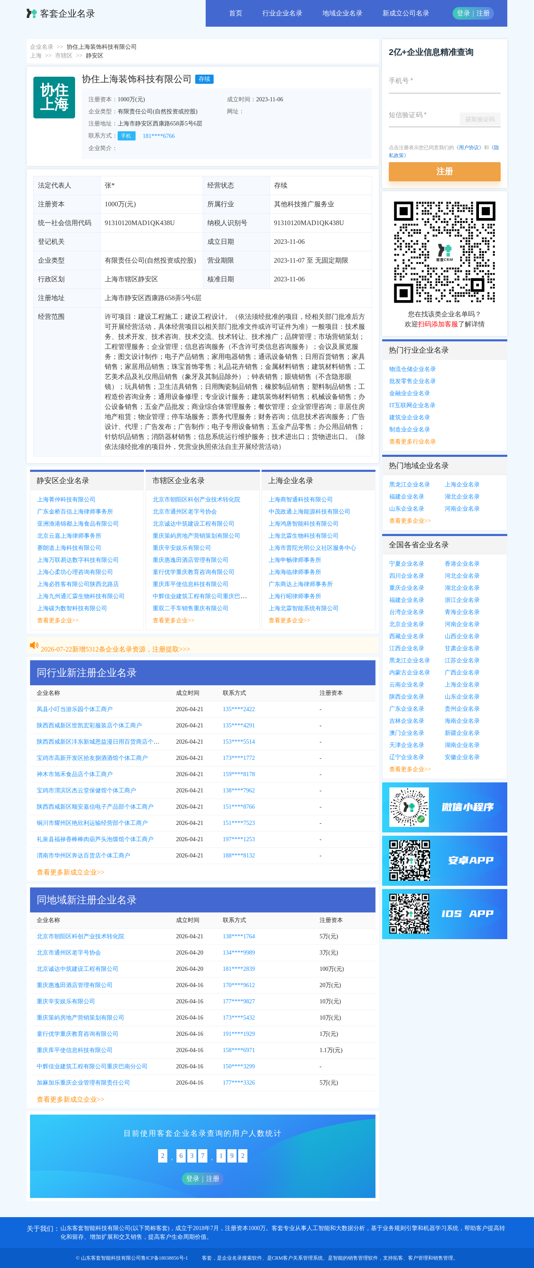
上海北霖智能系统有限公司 (304, 608)
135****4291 (239, 725)
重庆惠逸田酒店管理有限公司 (191, 560)
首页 (235, 13)
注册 (483, 13)
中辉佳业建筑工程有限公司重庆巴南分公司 (208, 596)
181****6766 (159, 136)
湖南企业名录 (462, 745)
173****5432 (239, 1018)
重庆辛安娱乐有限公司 (182, 548)
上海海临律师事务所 (295, 572)
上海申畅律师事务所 (295, 560)
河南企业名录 (462, 509)
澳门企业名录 (406, 733)
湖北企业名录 (462, 497)
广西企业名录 (462, 672)
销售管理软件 (363, 1258)
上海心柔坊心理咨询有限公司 (75, 572)
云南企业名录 (406, 685)
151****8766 (239, 807)
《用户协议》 (469, 147)
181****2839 (239, 969)
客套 (207, 1258)
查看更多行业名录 (412, 442)
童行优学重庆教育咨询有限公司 (193, 572)
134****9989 (239, 953)
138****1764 (239, 936)
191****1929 (239, 1034)
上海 (36, 56)
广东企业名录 (406, 709)
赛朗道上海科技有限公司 (69, 548)
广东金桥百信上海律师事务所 (75, 512)
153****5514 (239, 742)
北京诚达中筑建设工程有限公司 (193, 524)
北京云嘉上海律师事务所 (69, 536)
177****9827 (239, 1001)
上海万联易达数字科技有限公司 (78, 560)
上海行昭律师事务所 (295, 596)
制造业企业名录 (409, 429)
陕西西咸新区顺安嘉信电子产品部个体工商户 (95, 807)
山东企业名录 (406, 509)
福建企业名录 (406, 497)
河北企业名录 (462, 576)
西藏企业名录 (406, 636)
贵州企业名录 (462, 709)
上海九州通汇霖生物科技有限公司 (81, 596)
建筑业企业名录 (409, 417)
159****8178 (239, 774)
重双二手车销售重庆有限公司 (191, 608)
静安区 (94, 56)
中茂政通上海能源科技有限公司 (309, 512)
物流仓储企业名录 (412, 369)
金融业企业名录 (409, 393)
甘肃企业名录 (462, 648)
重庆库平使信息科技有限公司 (191, 584)
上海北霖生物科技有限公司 (304, 536)
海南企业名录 (462, 721)
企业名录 (41, 47)
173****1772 (239, 758)
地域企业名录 (342, 13)
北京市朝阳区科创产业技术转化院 (196, 499)
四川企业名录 (406, 576)
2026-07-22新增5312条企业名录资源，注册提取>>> (115, 640)
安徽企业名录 (462, 757)
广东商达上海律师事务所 (301, 584)
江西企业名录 (406, 648)
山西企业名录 (462, 636)
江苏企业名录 (462, 660)
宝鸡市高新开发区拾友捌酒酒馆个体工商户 (92, 758)
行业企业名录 (282, 13)
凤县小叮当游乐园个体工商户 (75, 709)
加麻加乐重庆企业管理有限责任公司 (83, 1083)
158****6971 (239, 1050)
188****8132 (239, 855)
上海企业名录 (462, 484)
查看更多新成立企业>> (70, 872)
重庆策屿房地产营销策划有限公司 (196, 536)
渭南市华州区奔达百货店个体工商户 (83, 855)
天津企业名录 (406, 745)
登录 (463, 13)
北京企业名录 (406, 624)
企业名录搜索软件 (242, 1258)
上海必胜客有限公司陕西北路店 (78, 584)
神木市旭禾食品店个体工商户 (75, 774)
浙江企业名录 (462, 600)
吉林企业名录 (406, 721)
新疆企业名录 (462, 733)
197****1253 (239, 839)
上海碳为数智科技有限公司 (72, 608)
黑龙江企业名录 (409, 484)
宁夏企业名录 (406, 564)
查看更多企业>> (58, 620)
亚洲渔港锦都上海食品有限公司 (78, 524)
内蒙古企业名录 (409, 672)
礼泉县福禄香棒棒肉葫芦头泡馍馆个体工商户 (95, 839)
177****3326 (239, 1083)
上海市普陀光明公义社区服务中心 (312, 548)
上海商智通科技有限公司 (301, 499)
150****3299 (239, 1066)
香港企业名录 (462, 564)
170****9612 (239, 985)
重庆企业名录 (406, 588)
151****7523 (239, 823)
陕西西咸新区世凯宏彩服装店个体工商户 (89, 725)
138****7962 (239, 790)
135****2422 (239, 709)
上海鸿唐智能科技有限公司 (304, 524)
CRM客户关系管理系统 (297, 1258)
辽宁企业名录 (406, 757)
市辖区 (64, 56)
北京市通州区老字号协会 (185, 512)
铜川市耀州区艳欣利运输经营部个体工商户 (92, 823)
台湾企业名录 (406, 612)
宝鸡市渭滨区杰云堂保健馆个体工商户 (86, 790)
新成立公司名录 (406, 13)
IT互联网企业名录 (412, 405)
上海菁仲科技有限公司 (66, 499)
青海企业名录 (462, 612)
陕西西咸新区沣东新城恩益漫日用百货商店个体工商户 (107, 742)
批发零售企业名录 (412, 381)
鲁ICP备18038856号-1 (164, 1258)
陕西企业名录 (406, 697)
